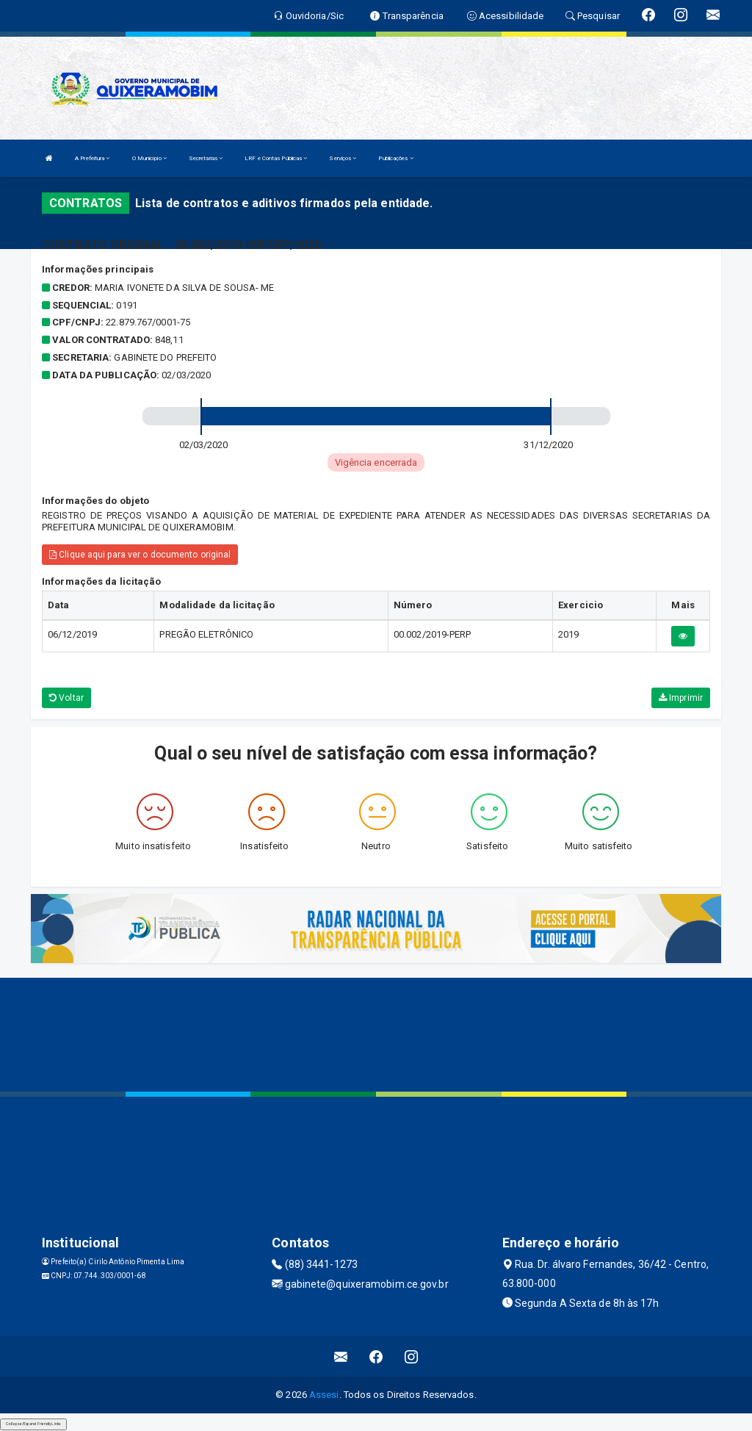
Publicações (395, 158)
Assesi (324, 1394)
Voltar (66, 698)
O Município (149, 158)
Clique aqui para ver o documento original (140, 554)
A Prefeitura (92, 158)
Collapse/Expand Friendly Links (33, 1423)
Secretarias (206, 158)
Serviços (342, 158)
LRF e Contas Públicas (276, 158)
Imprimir (681, 698)
